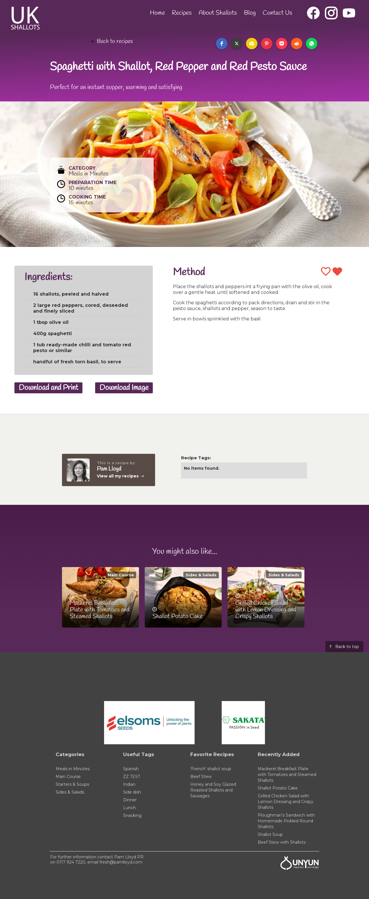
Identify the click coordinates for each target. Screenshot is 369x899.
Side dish (132, 792)
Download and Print (48, 388)
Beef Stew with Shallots (282, 842)
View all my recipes (118, 476)
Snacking (132, 815)
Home (157, 13)
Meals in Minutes (73, 768)
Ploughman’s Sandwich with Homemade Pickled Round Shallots (286, 821)
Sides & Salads (201, 575)
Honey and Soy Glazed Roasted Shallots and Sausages (213, 790)
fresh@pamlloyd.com (120, 862)
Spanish (131, 768)
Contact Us (277, 13)
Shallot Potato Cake (278, 788)
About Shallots (218, 13)
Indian (129, 784)
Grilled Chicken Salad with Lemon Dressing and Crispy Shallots (285, 801)
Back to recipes (115, 41)
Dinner (130, 799)
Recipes (182, 13)
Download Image (123, 388)
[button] (221, 43)
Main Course (121, 575)
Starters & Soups (72, 784)
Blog (250, 13)
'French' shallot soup (210, 768)
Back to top (347, 646)
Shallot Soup (270, 834)
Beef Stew (201, 776)
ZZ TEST (131, 776)
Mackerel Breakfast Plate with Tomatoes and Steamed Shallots (287, 774)
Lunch (129, 807)
